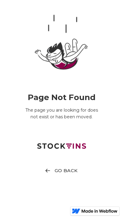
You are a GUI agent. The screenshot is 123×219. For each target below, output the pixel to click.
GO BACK (66, 170)
